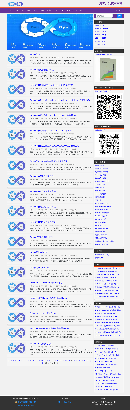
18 (53, 361)
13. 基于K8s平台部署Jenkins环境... (106, 383)
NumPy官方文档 (100, 222)
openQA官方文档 (100, 194)
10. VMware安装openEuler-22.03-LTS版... (108, 335)
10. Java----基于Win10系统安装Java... (107, 296)
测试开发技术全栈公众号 (103, 91)
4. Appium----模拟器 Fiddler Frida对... (107, 316)
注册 (120, 10)
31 (88, 361)
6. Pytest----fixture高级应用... (104, 361)
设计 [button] (11, 10)
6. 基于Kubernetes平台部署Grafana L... (107, 323)
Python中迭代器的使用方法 (42, 70)
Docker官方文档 (100, 178)
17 (50, 361)
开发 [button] (17, 10)
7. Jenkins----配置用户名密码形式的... (107, 287)
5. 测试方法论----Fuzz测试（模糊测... (107, 281)
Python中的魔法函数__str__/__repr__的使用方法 (51, 130)
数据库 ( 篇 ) (99, 258)
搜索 (119, 16)
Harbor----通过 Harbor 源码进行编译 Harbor (48, 298)
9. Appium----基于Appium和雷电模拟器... (108, 332)
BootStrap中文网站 (101, 216)
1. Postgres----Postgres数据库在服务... (107, 268)
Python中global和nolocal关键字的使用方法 (49, 161)
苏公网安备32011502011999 (27, 402)
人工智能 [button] (79, 10)
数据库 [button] (42, 10)
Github (65, 402)
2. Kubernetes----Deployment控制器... (107, 349)
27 (77, 361)
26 (74, 361)
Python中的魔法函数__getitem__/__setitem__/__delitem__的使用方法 (60, 100)
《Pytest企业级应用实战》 (103, 55)
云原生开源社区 (100, 197)
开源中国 (98, 200)
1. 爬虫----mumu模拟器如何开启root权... (108, 307)
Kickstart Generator (101, 244)
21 (61, 361)
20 (58, 361)
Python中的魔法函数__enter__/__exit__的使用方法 (51, 85)
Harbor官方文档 (100, 191)
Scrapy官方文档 (100, 184)
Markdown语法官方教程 (103, 206)
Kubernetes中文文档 (101, 203)
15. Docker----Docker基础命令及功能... (107, 390)
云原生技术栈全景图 (101, 169)
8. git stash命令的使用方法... (104, 368)
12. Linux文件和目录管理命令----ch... (106, 380)
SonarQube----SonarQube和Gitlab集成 (46, 283)
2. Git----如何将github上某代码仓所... (106, 271)
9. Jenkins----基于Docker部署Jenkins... (107, 293)
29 (82, 361)
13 (39, 361)
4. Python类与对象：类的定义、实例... (107, 355)
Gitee (70, 402)
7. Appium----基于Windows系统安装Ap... (108, 326)
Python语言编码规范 (39, 252)
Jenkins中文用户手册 (102, 181)
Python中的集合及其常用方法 (43, 191)
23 (66, 361)
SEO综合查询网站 (101, 238)
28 (80, 361)
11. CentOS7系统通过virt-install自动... (107, 377)
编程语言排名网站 (101, 235)
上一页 (10, 361)
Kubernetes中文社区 (101, 209)
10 (31, 361)
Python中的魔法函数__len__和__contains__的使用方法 (53, 115)
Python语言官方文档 (102, 172)
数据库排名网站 (100, 232)
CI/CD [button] (35, 10)
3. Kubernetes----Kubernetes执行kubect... (108, 274)
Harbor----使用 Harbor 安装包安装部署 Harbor (49, 328)
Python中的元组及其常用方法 (43, 207)
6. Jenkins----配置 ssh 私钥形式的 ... (106, 284)
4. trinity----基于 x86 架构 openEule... (106, 277)
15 (45, 361)
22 (63, 361)
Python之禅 (35, 54)
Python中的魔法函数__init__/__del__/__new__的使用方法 (54, 146)
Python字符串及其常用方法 (42, 237)
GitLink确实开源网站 (101, 228)
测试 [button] (23, 10)
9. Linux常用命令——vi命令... (104, 371)
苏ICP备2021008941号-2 (26, 405)
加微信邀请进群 (100, 130)
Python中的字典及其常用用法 (43, 176)
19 (55, 361)
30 (85, 361)
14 (42, 361)
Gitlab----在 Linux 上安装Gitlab (43, 313)
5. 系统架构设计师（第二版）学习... (106, 358)
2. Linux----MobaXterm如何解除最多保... (108, 310)
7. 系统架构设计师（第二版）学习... (106, 364)
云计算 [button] (49, 10)
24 (69, 361)
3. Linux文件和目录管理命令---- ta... (106, 352)
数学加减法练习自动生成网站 (104, 241)
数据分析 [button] (70, 10)
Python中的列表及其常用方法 (43, 222)
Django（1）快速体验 (39, 267)
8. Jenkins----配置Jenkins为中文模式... (107, 290)
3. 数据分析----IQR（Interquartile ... (106, 313)
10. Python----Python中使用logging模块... (108, 374)
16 (47, 361)
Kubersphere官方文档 (102, 213)
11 (34, 361)
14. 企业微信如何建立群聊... (104, 386)
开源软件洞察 (99, 165)
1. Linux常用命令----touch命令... (105, 346)
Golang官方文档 (100, 175)
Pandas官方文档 (100, 225)
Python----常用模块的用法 (41, 344)
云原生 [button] (56, 10)
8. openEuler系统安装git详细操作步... (107, 329)
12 (36, 361)
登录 (115, 10)
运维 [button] (29, 10)
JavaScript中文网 (100, 219)
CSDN (59, 402)
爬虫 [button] (63, 10)
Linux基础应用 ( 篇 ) (102, 255)
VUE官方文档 (99, 187)
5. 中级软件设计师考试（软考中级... (106, 319)
